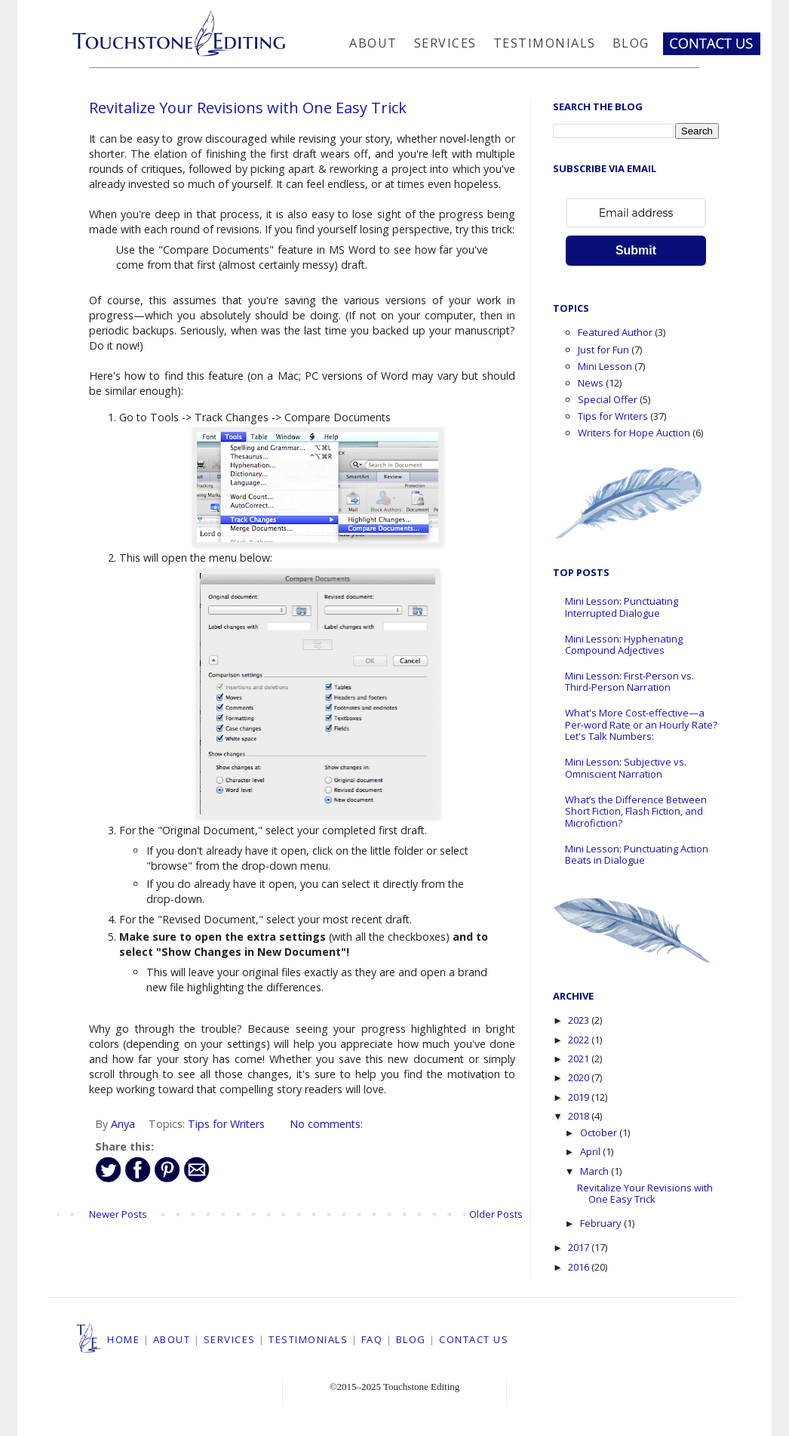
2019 (579, 1097)
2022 (579, 1039)
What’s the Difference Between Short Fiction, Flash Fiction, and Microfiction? (636, 811)
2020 (579, 1077)
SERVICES (230, 1339)
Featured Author (615, 332)
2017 (579, 1247)
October (599, 1132)
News (590, 383)
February (602, 1223)
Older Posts (496, 1214)
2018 (579, 1116)
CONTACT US (473, 1339)
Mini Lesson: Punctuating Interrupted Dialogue (621, 607)
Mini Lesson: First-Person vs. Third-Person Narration (629, 682)
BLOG (411, 1339)
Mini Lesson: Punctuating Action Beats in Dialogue (636, 854)
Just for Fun (603, 349)
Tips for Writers (226, 1124)
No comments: (326, 1124)
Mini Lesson (605, 366)
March (595, 1171)
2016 (579, 1267)
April (591, 1151)
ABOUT (172, 1339)
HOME (123, 1339)
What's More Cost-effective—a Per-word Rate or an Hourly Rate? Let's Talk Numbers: (641, 724)
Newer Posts (118, 1214)
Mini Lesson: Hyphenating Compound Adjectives (624, 645)
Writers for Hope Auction (634, 432)
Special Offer (607, 399)
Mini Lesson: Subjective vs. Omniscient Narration (625, 768)
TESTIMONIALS (308, 1339)
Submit (636, 250)
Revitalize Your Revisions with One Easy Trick (248, 107)
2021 (579, 1058)
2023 (579, 1020)
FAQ (372, 1339)
